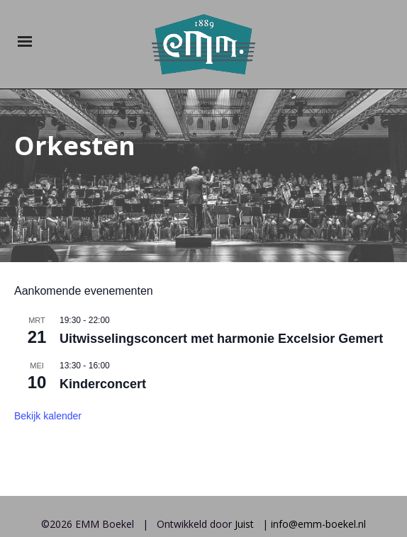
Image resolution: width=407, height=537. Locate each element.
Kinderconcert (103, 324)
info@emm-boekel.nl (318, 464)
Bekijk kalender (48, 355)
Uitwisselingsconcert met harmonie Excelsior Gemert (221, 279)
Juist (244, 464)
